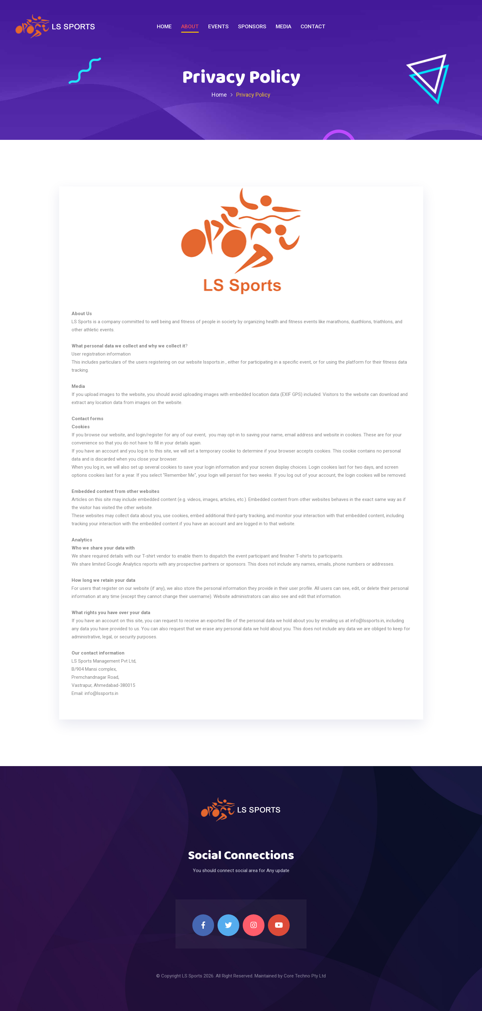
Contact (313, 26)
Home (164, 26)
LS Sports (192, 976)
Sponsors (252, 26)
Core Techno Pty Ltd (305, 976)
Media (283, 26)
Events (218, 26)
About (190, 26)
